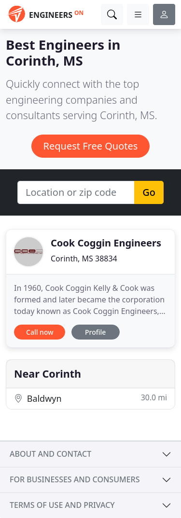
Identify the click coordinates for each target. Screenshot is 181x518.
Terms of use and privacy (62, 505)
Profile (95, 332)
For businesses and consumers (74, 479)
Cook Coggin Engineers (106, 242)
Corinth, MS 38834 (84, 258)
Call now (39, 332)
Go (148, 192)
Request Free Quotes (90, 145)
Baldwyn (90, 398)
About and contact (50, 454)
